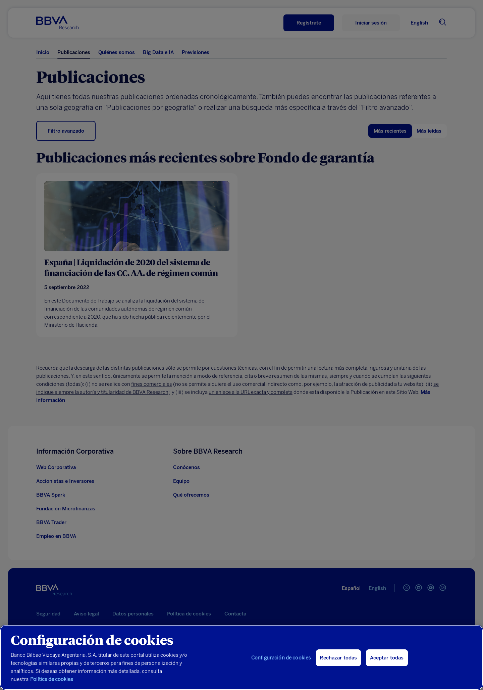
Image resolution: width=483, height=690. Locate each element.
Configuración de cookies (281, 658)
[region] (241, 657)
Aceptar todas (387, 658)
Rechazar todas (338, 658)
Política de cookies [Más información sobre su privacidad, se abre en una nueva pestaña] (51, 679)
